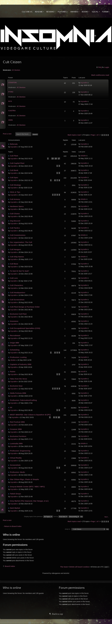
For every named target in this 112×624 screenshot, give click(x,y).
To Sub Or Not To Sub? (19, 271)
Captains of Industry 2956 (20, 364)
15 (53, 158)
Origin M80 (14, 343)
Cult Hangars (15, 249)
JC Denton (16, 70)
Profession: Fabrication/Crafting (23, 400)
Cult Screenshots (17, 300)
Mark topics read (74, 135)
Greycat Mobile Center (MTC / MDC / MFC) (27, 487)
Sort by (60, 516)
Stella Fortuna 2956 (18, 393)
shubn (83, 156)
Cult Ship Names (17, 257)
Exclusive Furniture (18, 436)
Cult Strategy (15, 185)
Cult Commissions (17, 235)
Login (106, 67)
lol (11, 407)
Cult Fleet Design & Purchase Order (25, 307)
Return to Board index (12, 526)
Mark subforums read (100, 75)
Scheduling (14, 350)
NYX (10, 101)
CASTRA (12, 111)
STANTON (12, 82)
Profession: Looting (18, 357)
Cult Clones (15, 214)
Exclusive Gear (16, 386)
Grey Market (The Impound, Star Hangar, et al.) (29, 501)
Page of (95, 135)
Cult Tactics (15, 228)
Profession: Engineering (20, 451)
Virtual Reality (16, 458)
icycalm (84, 83)
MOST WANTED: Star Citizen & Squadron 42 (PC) (30, 415)
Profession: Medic (17, 472)
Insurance (14, 321)
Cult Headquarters (17, 292)
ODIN (10, 120)
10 (59, 417)
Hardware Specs (17, 206)
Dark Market (15, 508)
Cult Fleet (14, 156)
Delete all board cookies (79, 567)
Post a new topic (8, 133)
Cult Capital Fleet (17, 163)
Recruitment (15, 335)
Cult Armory (15, 199)
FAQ (100, 67)
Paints (12, 372)
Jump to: (67, 529)
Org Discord (15, 221)
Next (106, 517)
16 (56, 158)
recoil (83, 371)
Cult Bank (14, 170)
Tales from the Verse (18, 379)
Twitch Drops (15, 494)
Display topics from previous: (38, 516)
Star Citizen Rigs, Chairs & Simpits (24, 479)
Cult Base (14, 264)
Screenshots (15, 465)
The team (64, 567)
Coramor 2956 (16, 429)
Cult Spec (14, 177)
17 (59, 158)
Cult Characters (16, 285)
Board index (10, 566)
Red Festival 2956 (17, 422)
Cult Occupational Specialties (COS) (25, 328)
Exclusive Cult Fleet (18, 314)
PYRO (10, 92)
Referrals (14, 144)
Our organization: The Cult (21, 242)
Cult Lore (14, 278)
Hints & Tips (15, 192)
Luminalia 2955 (16, 443)
